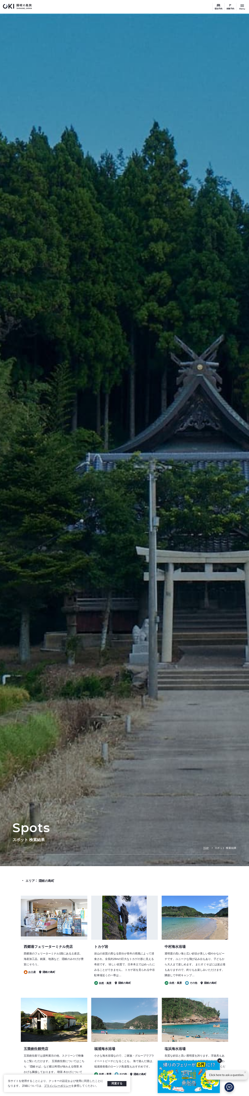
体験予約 (230, 9)
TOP (206, 848)
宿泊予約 (218, 9)
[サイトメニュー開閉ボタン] (242, 7)
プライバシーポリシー (57, 1085)
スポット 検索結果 (226, 848)
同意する (116, 1083)
